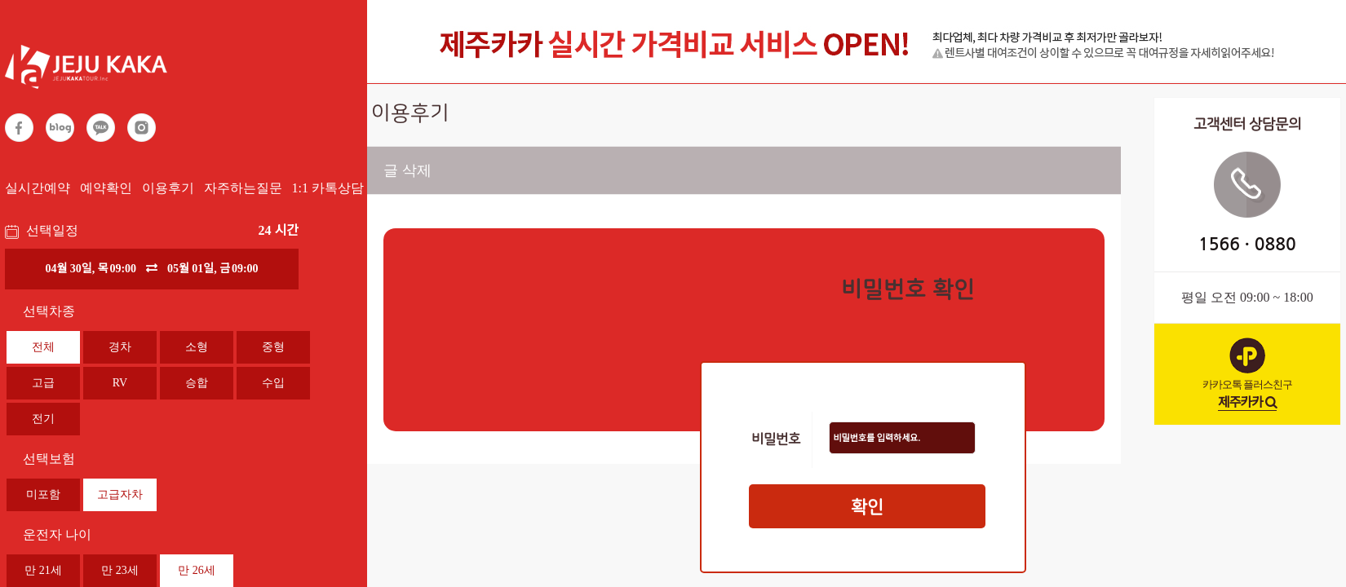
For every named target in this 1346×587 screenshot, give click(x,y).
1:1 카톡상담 (328, 188)
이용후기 (168, 188)
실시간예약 (37, 188)
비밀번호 (775, 440)
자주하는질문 (243, 188)
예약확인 (106, 188)
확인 (867, 507)
